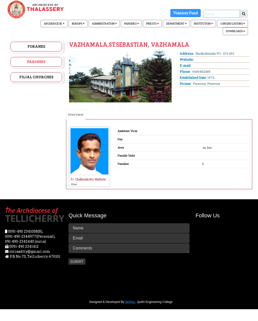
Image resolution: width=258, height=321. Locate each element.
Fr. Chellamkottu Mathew (88, 179)
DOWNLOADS (235, 31)
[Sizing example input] (221, 14)
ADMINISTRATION (104, 23)
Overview (76, 114)
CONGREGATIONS (232, 23)
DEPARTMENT (176, 23)
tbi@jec (130, 302)
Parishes (36, 61)
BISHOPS (78, 23)
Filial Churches (36, 76)
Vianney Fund (185, 13)
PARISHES (131, 23)
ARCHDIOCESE (54, 23)
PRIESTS (152, 23)
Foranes (36, 46)
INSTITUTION (203, 23)
